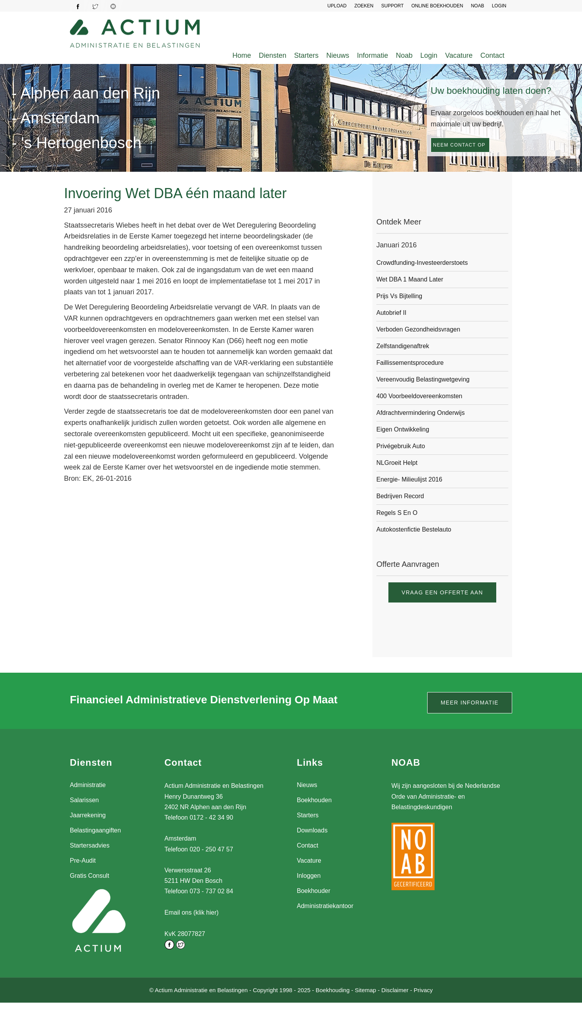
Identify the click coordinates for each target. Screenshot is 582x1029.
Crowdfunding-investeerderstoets (422, 262)
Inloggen (308, 875)
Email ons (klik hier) (192, 912)
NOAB (477, 6)
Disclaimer (395, 989)
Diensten (272, 55)
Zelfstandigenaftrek (402, 346)
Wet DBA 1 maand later (409, 279)
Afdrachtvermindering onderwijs (420, 412)
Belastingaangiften (95, 830)
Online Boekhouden (437, 6)
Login (428, 55)
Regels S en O (396, 512)
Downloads (312, 830)
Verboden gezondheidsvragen (418, 329)
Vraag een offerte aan (442, 592)
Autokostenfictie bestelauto (413, 529)
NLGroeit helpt (396, 462)
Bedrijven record (400, 496)
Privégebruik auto (400, 446)
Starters (306, 55)
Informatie (372, 55)
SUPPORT (392, 6)
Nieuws (337, 55)
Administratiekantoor (325, 906)
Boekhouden (314, 800)
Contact (492, 55)
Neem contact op (459, 145)
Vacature (459, 55)
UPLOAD (336, 6)
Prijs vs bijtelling (399, 296)
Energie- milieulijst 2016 (409, 479)
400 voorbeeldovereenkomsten (419, 396)
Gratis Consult (89, 875)
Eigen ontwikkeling (402, 429)
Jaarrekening (88, 815)
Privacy (423, 989)
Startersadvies (89, 845)
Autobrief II (391, 312)
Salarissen (84, 800)
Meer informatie (470, 702)
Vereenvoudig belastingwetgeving (422, 379)
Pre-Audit (83, 860)
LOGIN (499, 6)
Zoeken (363, 6)
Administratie (88, 785)
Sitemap (365, 989)
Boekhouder (313, 890)
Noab (404, 55)
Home (241, 55)
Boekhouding (332, 989)
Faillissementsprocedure (409, 362)
